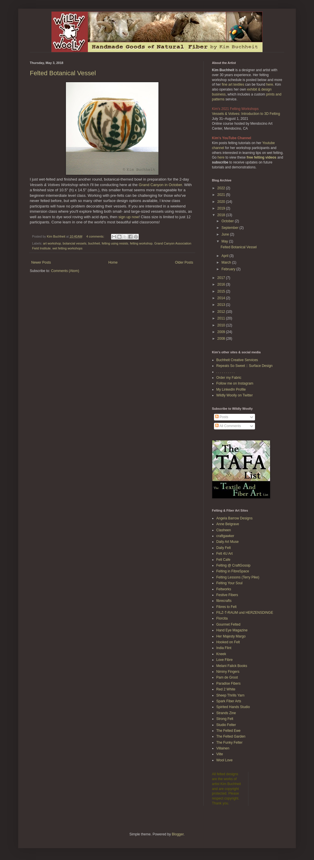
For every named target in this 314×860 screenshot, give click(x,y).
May (225, 241)
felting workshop (141, 243)
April (225, 256)
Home (113, 262)
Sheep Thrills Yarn (230, 695)
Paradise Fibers (228, 683)
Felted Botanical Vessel (63, 73)
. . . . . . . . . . (225, 372)
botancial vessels (74, 243)
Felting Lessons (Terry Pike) (237, 577)
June (225, 234)
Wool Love (224, 760)
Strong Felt (224, 719)
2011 (221, 318)
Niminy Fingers (227, 672)
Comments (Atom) (65, 271)
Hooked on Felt (228, 642)
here (269, 84)
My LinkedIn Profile (231, 389)
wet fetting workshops (67, 248)
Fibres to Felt (226, 607)
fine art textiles (233, 84)
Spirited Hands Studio (233, 707)
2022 (221, 188)
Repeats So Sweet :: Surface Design (244, 366)
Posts (221, 417)
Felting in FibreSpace (232, 571)
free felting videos (261, 157)
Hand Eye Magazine (231, 630)
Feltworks (223, 589)
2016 (221, 284)
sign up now (128, 217)
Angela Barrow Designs (234, 518)
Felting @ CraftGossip (233, 565)
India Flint (223, 648)
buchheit (94, 243)
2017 (221, 278)
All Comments (228, 426)
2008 (221, 339)
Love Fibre (224, 660)
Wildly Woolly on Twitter (234, 395)
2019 (221, 208)
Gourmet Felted (228, 624)
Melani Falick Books (231, 666)
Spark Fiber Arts (228, 701)
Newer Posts (41, 262)
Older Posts (184, 262)
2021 (221, 195)
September (230, 228)
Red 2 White (225, 689)
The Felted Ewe (228, 731)
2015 (221, 291)
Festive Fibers (227, 595)
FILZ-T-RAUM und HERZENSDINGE (244, 613)
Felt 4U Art (224, 554)
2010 (221, 325)
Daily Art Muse (227, 542)
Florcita (222, 618)
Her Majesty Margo (230, 636)
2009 (221, 332)
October (228, 221)
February (228, 269)
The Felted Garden (230, 736)
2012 (221, 312)
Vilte (219, 754)
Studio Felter (226, 725)
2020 (221, 202)
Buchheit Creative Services (237, 360)
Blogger (178, 834)
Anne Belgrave (227, 524)
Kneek (221, 654)
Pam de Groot (227, 677)
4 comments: (95, 236)
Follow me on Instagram (234, 383)
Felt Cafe (223, 560)
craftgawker (225, 536)
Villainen (222, 748)
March (226, 262)
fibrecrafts (224, 601)
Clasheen (223, 530)
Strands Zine (226, 713)
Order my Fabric (228, 378)
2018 (221, 215)
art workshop (52, 243)
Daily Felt (223, 548)
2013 (221, 305)
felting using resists (115, 243)
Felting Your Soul (229, 583)
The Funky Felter (229, 742)
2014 (221, 298)
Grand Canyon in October (160, 185)
